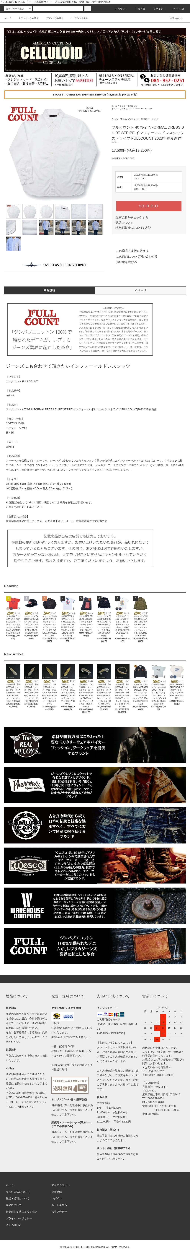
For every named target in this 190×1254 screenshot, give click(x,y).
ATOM (17, 1225)
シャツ (122, 106)
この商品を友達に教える (130, 250)
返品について (124, 222)
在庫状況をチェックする (131, 217)
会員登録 (138, 9)
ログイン (156, 9)
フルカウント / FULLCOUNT (132, 109)
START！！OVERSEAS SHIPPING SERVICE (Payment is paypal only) (95, 94)
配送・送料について (17, 1198)
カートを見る (59, 1205)
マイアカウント (60, 1185)
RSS (8, 1225)
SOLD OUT (149, 206)
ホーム (8, 18)
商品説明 (49, 290)
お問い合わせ (174, 18)
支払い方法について (17, 1191)
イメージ (140, 290)
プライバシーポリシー (19, 1218)
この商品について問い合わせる (135, 256)
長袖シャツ (132, 106)
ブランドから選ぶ (52, 18)
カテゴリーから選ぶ (26, 18)
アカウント (119, 9)
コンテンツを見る (77, 18)
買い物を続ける (124, 262)
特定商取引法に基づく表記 (133, 227)
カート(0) (176, 9)
